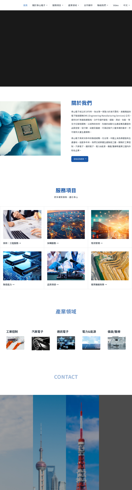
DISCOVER (79, 158)
